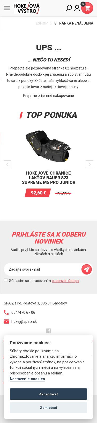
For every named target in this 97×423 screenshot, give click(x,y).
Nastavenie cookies (27, 379)
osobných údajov (65, 281)
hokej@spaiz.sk (20, 321)
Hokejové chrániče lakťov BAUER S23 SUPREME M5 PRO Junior (48, 178)
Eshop (42, 23)
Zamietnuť (48, 407)
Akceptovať (48, 394)
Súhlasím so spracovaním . (44, 281)
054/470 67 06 (19, 312)
